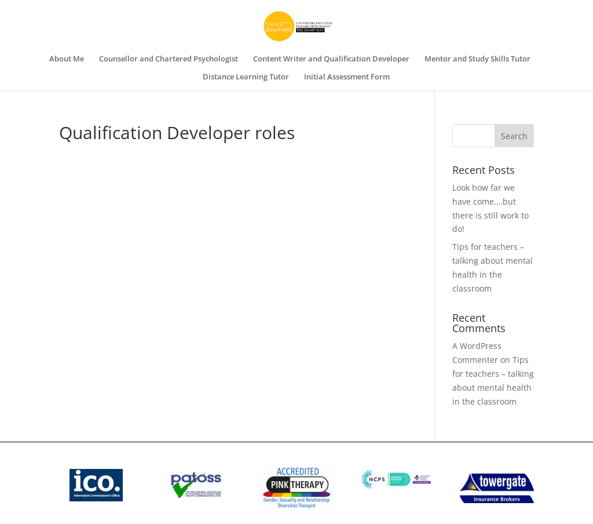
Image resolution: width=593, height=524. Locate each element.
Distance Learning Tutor (246, 77)
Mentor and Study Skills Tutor (477, 59)
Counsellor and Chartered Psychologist (168, 59)
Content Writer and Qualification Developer (331, 59)
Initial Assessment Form (347, 77)
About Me (66, 59)
